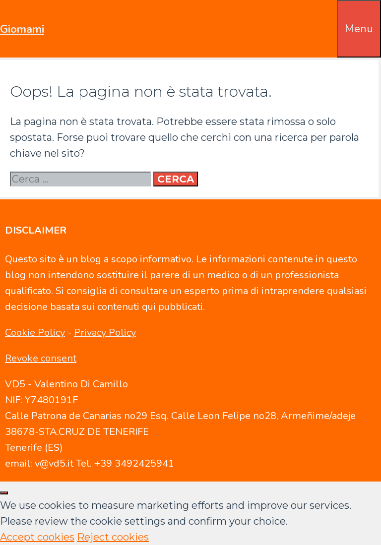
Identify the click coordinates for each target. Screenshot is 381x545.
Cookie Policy (35, 332)
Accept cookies (37, 537)
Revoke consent (40, 358)
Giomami (22, 29)
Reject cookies (113, 537)
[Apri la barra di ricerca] (330, 15)
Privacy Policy (105, 332)
